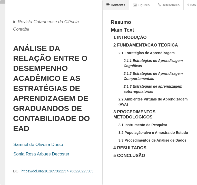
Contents (115, 5)
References (169, 5)
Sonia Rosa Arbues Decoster (41, 154)
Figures (141, 5)
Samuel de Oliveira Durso (38, 144)
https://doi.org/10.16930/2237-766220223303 (57, 171)
